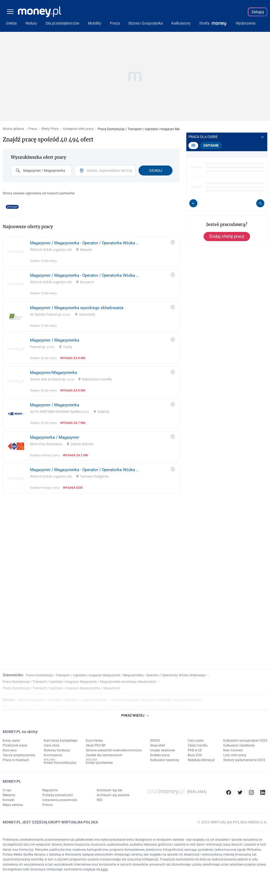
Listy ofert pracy (235, 755)
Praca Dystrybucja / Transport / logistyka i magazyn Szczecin (156, 700)
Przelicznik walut (15, 745)
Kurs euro (10, 750)
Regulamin (50, 790)
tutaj (104, 869)
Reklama (9, 795)
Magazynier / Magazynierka (54, 340)
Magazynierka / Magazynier (54, 437)
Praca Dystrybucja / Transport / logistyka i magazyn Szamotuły (49, 706)
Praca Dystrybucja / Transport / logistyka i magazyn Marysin (62, 700)
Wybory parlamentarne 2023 (244, 760)
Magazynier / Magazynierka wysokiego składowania (76, 307)
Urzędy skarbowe (162, 750)
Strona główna (13, 129)
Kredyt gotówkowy (99, 763)
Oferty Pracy (50, 129)
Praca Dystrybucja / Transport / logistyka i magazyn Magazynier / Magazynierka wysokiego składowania (79, 682)
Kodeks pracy (160, 755)
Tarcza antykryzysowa (19, 755)
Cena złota (51, 745)
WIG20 (155, 740)
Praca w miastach (16, 760)
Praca (32, 129)
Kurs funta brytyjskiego (60, 740)
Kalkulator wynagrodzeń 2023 (245, 740)
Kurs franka (94, 740)
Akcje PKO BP (96, 745)
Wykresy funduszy (57, 750)
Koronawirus (53, 755)
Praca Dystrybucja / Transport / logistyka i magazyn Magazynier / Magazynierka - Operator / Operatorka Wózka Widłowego (116, 675)
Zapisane (211, 145)
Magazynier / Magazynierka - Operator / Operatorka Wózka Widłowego (86, 243)
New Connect (233, 750)
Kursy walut (11, 740)
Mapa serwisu (13, 805)
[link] (91, 251)
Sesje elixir (157, 745)
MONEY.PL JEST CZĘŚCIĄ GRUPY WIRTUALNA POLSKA (50, 822)
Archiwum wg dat (109, 790)
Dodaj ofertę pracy (226, 236)
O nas (7, 790)
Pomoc (47, 805)
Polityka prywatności (57, 795)
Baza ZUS (195, 755)
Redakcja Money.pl (201, 760)
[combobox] (41, 170)
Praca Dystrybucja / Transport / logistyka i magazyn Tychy (143, 706)
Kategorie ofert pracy (78, 129)
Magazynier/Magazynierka (53, 372)
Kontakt (8, 800)
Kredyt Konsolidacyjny (60, 763)
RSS (99, 800)
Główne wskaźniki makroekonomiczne (113, 750)
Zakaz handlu (198, 745)
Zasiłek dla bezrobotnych (104, 755)
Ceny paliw (196, 740)
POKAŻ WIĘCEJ (135, 715)
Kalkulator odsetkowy (239, 745)
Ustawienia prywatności (59, 800)
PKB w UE (195, 750)
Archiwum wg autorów (113, 795)
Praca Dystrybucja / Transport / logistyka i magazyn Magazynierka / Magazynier (61, 688)
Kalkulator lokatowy (164, 760)
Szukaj (155, 170)
